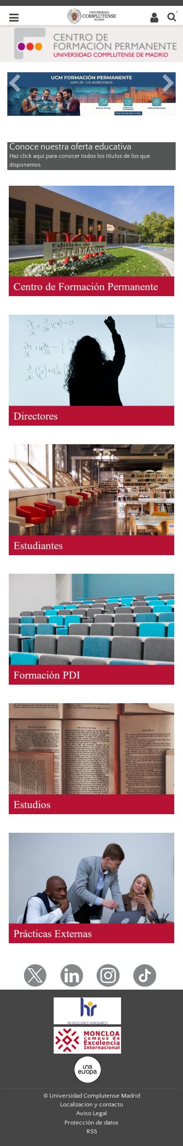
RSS (91, 1131)
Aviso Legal (91, 1113)
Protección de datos (91, 1122)
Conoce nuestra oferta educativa (70, 147)
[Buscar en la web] (171, 16)
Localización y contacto (91, 1104)
